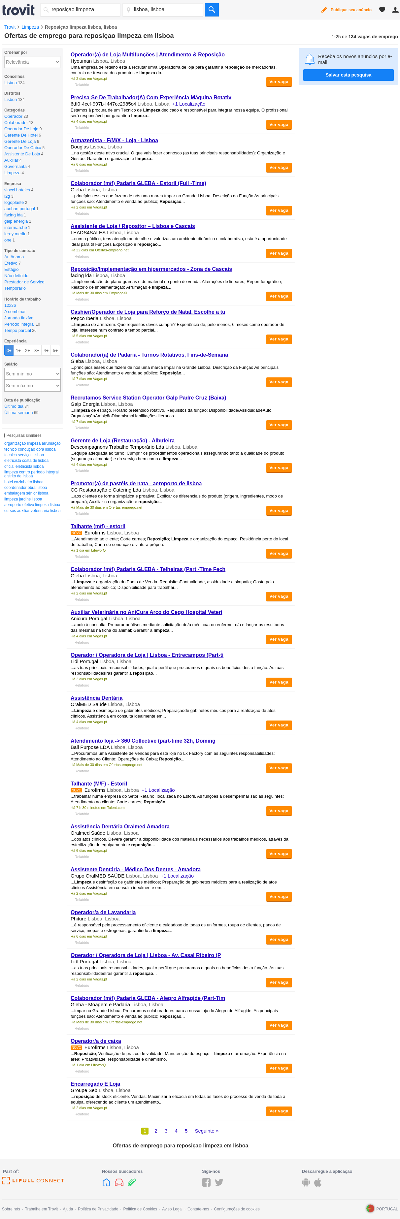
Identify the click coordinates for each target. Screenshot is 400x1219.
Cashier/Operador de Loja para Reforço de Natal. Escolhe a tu (148, 312)
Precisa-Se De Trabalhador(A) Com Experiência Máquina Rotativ (151, 97)
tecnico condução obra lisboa (29, 449)
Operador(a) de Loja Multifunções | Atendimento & (148, 54)
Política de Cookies (140, 1209)
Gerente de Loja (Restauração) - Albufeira (123, 440)
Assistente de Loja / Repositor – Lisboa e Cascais (133, 226)
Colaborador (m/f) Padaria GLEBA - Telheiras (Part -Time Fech (148, 569)
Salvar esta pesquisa (349, 75)
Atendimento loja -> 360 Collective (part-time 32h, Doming (143, 741)
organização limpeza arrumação (32, 443)
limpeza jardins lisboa (23, 499)
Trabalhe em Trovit (41, 1209)
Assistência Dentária (96, 698)
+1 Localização (189, 104)
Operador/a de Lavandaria (103, 912)
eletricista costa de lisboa (26, 461)
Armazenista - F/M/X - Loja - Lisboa (114, 140)
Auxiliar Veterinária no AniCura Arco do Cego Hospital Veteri (146, 612)
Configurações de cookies (237, 1209)
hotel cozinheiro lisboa (24, 482)
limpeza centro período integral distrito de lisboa (31, 474)
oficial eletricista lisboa (24, 466)
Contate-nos (198, 1209)
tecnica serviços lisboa (24, 455)
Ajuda (68, 1209)
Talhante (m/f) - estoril (98, 526)
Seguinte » (206, 1131)
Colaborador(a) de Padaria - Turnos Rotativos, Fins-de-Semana (149, 355)
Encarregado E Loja (95, 1084)
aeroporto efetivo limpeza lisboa (32, 505)
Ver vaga (279, 81)
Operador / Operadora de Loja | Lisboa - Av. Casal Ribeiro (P (146, 955)
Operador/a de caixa (96, 1041)
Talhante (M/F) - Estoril (99, 783)
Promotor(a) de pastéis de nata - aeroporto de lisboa (136, 483)
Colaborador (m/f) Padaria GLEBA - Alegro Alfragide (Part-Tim (148, 998)
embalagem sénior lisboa (26, 493)
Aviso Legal (172, 1209)
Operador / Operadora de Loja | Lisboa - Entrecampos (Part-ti (147, 655)
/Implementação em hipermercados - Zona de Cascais (151, 269)
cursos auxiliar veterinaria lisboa (32, 511)
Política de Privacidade (98, 1209)
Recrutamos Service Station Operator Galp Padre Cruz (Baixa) (148, 398)
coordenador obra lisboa (25, 488)
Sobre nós (11, 1209)
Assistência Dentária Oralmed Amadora (120, 826)
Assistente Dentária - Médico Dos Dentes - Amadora (136, 869)
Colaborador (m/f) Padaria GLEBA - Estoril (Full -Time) (138, 183)
